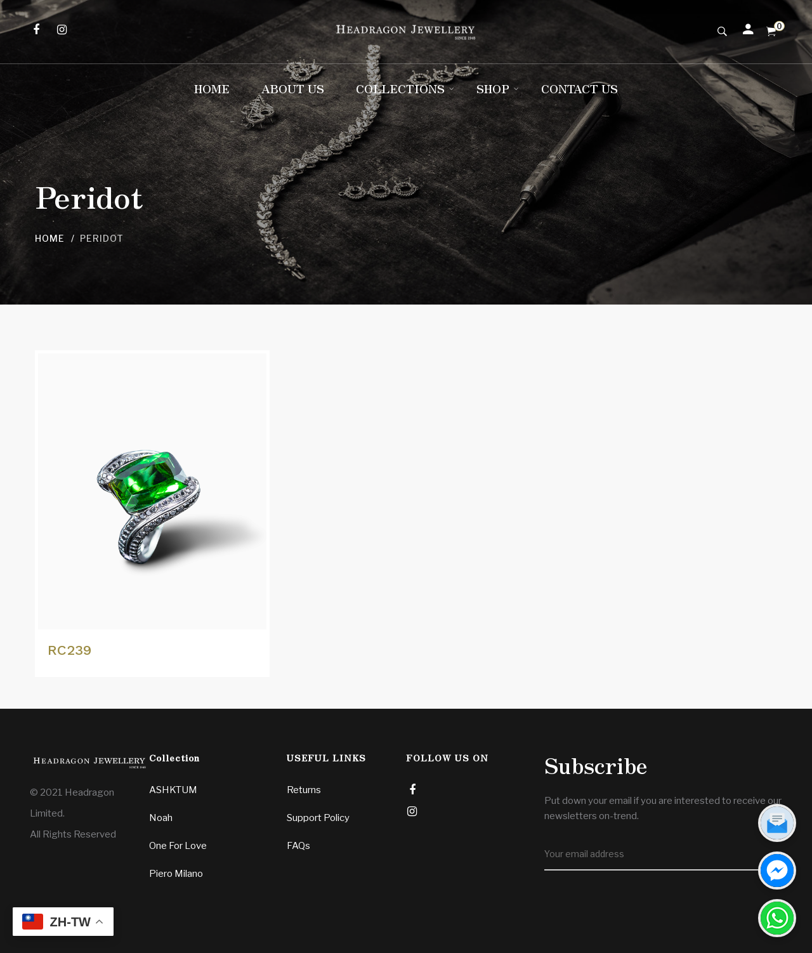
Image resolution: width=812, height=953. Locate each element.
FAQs (298, 845)
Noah (161, 818)
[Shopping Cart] (771, 31)
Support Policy (318, 818)
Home (50, 238)
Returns (304, 790)
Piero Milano (176, 873)
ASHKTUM (173, 790)
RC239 (69, 650)
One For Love (178, 845)
